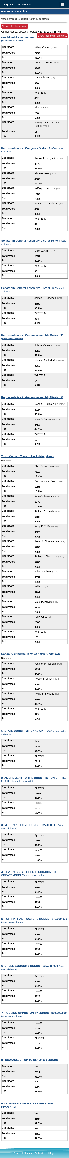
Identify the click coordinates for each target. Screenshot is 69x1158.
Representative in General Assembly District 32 (32, 397)
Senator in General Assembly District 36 (33, 289)
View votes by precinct (14, 26)
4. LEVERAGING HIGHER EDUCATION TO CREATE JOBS (28, 873)
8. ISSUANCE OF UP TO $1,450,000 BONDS (29, 1059)
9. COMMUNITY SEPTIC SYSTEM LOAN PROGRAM (27, 1105)
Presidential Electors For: (18, 39)
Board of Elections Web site (28, 1153)
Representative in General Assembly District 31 (32, 337)
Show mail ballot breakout (52, 35)
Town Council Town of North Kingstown (27, 456)
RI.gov (51, 1153)
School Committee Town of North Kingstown (30, 653)
